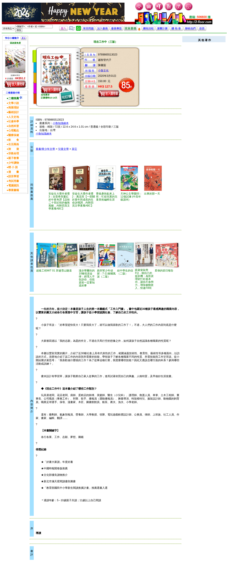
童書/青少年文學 (45, 149)
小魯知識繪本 (61, 123)
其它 (74, 149)
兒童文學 (63, 149)
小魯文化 (103, 70)
